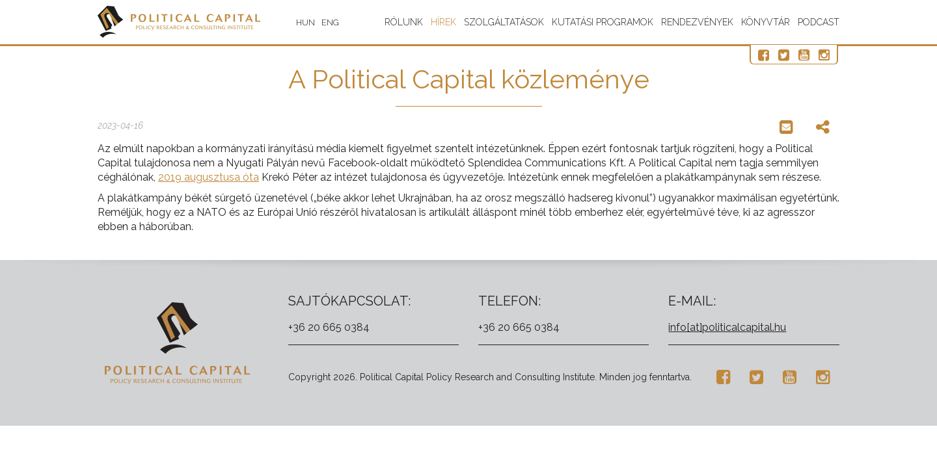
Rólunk (404, 22)
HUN (305, 22)
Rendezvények (697, 22)
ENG (330, 22)
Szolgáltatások (504, 22)
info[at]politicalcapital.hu (727, 327)
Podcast (818, 22)
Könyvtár (765, 22)
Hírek (443, 22)
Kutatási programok (602, 22)
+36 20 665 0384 (329, 327)
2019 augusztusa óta (208, 177)
